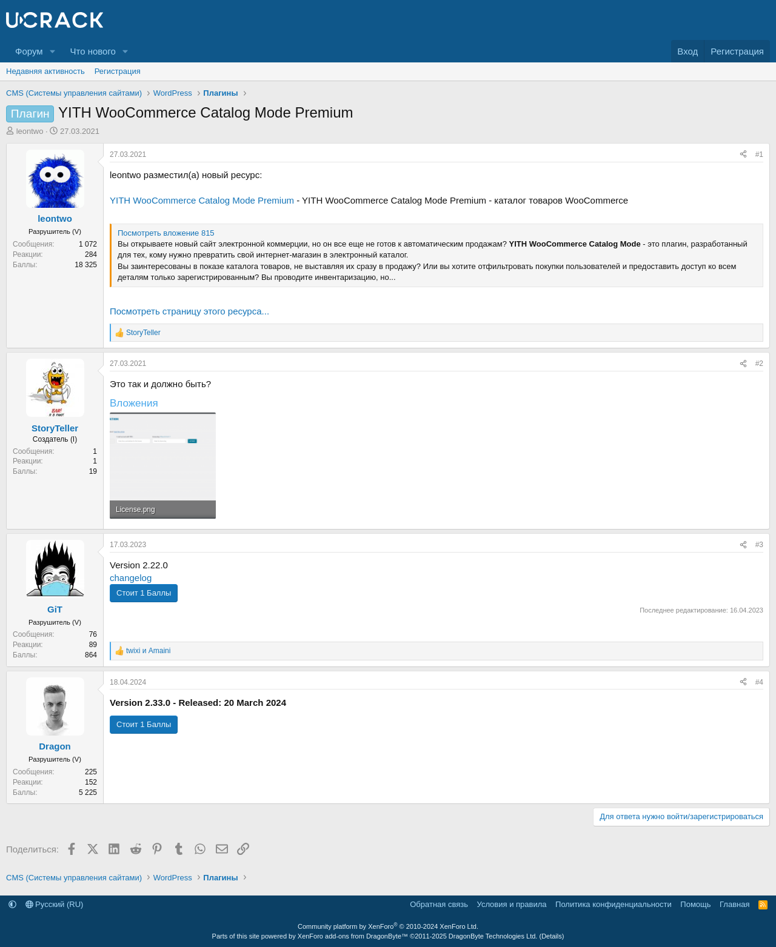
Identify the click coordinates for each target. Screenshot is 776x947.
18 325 (86, 265)
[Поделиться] (743, 155)
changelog (131, 578)
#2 (759, 363)
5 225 (88, 792)
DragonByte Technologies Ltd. (493, 936)
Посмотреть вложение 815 (166, 233)
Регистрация (118, 71)
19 (93, 471)
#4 (759, 682)
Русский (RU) (54, 904)
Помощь (695, 904)
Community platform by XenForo (388, 926)
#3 (759, 544)
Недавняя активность (45, 71)
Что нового (92, 51)
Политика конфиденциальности (613, 904)
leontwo (30, 131)
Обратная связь (439, 904)
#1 (759, 154)
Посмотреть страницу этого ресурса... (189, 311)
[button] (52, 51)
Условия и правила (512, 904)
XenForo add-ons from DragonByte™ (353, 936)
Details (551, 936)
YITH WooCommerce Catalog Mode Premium (202, 200)
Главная (734, 904)
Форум (29, 51)
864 (91, 655)
